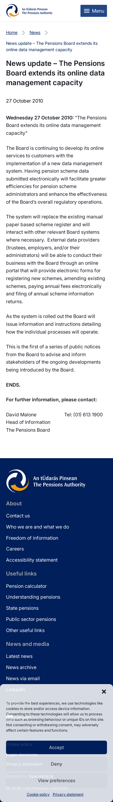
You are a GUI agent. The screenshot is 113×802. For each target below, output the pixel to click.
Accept (56, 747)
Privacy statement (68, 794)
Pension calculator (26, 586)
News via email (23, 678)
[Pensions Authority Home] (29, 11)
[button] (104, 692)
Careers (15, 549)
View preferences (56, 780)
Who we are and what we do (37, 527)
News (35, 32)
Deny (56, 764)
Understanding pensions (33, 597)
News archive (21, 667)
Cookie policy (38, 794)
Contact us (18, 516)
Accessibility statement (32, 560)
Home (11, 32)
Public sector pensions (31, 619)
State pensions (22, 608)
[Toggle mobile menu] (93, 11)
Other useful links (25, 630)
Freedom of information (32, 538)
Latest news (19, 656)
